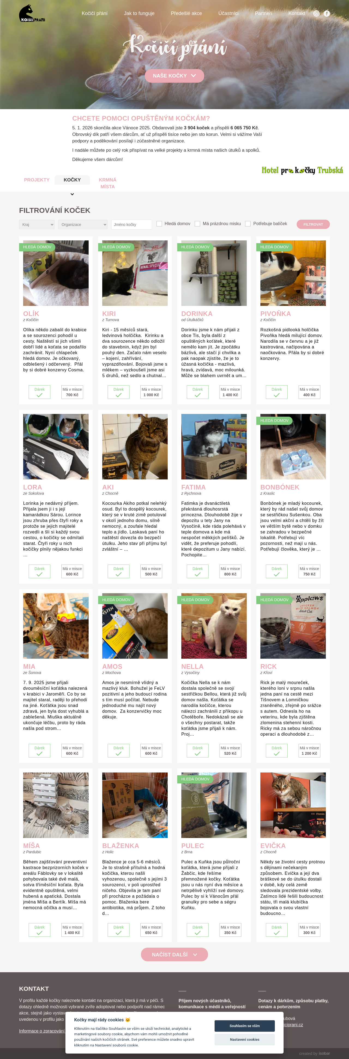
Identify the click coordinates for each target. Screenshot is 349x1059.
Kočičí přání (95, 13)
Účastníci (228, 13)
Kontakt (296, 13)
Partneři (263, 13)
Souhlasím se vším (245, 1026)
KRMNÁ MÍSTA (108, 183)
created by (314, 1053)
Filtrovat (313, 224)
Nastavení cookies (245, 1039)
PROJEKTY (36, 180)
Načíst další (174, 954)
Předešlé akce (186, 13)
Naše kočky (174, 76)
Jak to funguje (139, 13)
